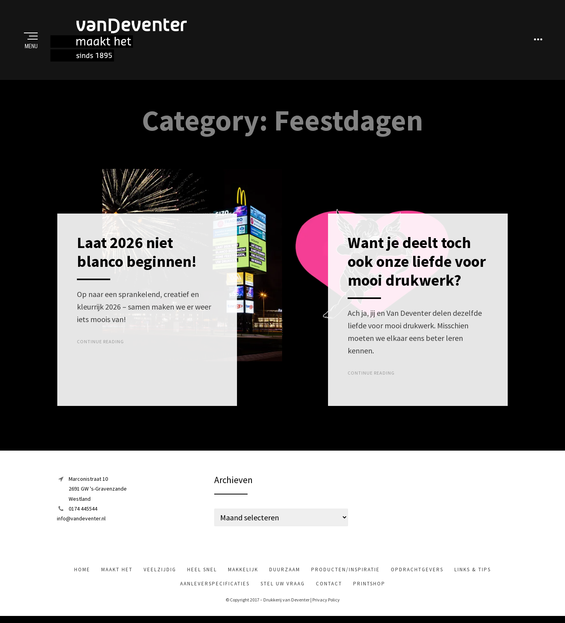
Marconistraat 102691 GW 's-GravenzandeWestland (98, 491)
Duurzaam (284, 572)
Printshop (369, 586)
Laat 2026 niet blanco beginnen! (137, 254)
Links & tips (472, 572)
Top (282, 334)
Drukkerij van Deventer (286, 602)
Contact (329, 586)
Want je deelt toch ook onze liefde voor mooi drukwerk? (417, 264)
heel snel (202, 572)
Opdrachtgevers (417, 572)
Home (82, 572)
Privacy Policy (326, 602)
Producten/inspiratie (345, 572)
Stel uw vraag (283, 586)
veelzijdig (160, 572)
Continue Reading (100, 344)
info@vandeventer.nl (81, 520)
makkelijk (243, 572)
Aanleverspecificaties (215, 586)
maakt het (117, 572)
